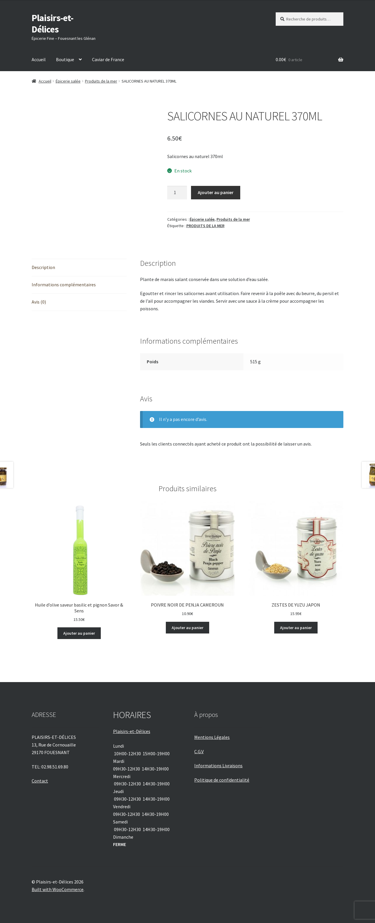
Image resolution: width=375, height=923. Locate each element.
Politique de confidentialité (221, 780)
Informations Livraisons (218, 765)
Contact (40, 781)
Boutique (65, 59)
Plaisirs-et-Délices (52, 23)
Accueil (39, 59)
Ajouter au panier (215, 192)
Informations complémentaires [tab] (64, 284)
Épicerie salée (68, 81)
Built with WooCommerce (57, 889)
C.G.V (199, 751)
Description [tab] (43, 267)
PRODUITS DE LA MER (205, 225)
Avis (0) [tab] (39, 302)
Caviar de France (108, 59)
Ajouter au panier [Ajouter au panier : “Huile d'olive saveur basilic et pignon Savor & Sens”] (79, 633)
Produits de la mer (101, 81)
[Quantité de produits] (177, 192)
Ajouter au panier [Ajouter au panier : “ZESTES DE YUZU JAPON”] (296, 627)
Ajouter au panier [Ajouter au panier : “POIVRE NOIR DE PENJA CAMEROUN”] (187, 627)
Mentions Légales (212, 737)
